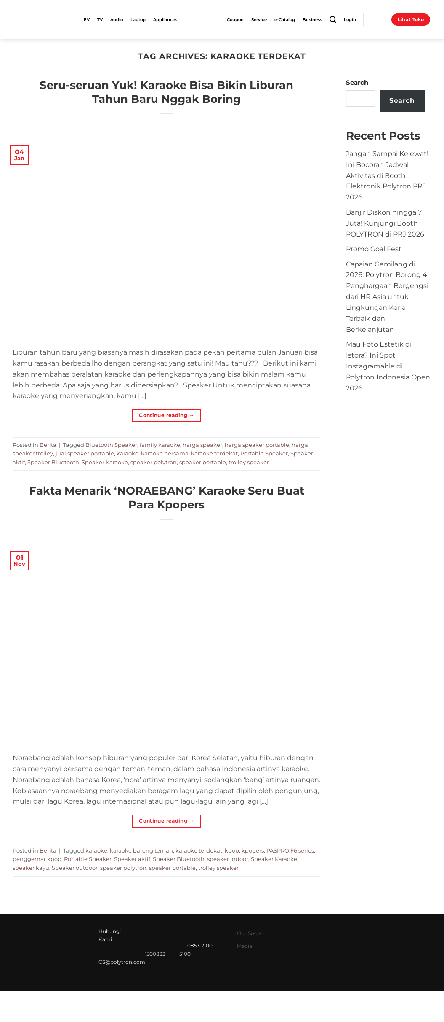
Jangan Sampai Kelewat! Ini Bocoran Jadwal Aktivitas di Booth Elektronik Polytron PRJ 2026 (387, 175)
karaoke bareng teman (141, 850)
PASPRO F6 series (290, 850)
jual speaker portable (85, 453)
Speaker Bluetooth (53, 462)
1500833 (155, 954)
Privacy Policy (305, 1005)
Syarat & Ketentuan (358, 1005)
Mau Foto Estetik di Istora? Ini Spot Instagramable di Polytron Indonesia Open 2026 (388, 366)
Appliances (165, 19)
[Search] (333, 19)
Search (357, 82)
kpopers (253, 850)
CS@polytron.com (121, 962)
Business (312, 19)
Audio (116, 19)
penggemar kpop (37, 858)
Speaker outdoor (75, 867)
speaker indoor (227, 858)
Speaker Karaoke (105, 462)
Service (259, 19)
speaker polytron (153, 462)
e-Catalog (284, 19)
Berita (48, 444)
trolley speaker (249, 462)
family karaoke (160, 444)
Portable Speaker (264, 453)
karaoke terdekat (214, 453)
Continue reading (166, 415)
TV (100, 19)
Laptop (138, 19)
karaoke (127, 453)
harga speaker (202, 444)
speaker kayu (31, 867)
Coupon (235, 19)
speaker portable (202, 462)
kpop (232, 850)
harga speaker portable (257, 444)
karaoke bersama (165, 453)
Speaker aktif (132, 858)
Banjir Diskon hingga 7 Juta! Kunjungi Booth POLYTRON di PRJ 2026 (385, 223)
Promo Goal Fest (373, 249)
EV (87, 19)
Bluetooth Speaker (111, 444)
